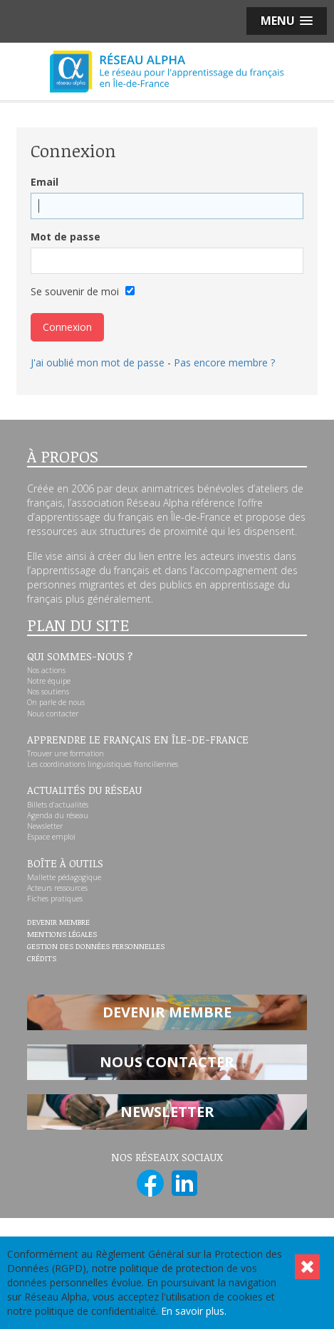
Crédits (41, 959)
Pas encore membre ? (224, 362)
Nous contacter (52, 714)
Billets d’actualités (57, 805)
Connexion (67, 327)
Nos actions (46, 670)
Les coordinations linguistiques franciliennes (102, 764)
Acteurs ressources (57, 888)
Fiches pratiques (55, 899)
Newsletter (45, 826)
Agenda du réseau (57, 815)
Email (44, 182)
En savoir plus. (193, 1311)
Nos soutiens (48, 692)
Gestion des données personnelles (96, 947)
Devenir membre (58, 922)
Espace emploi (51, 837)
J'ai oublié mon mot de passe (98, 362)
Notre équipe (49, 681)
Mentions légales (62, 935)
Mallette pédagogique (64, 877)
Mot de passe (65, 236)
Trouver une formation (65, 753)
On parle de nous (56, 702)
